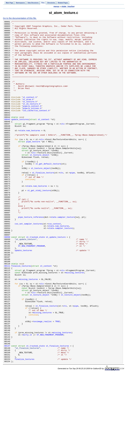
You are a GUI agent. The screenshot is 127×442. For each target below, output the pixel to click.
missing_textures (75, 323)
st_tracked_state (35, 280)
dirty (26, 397)
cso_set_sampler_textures (28, 264)
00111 (7, 315)
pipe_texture (33, 166)
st (31, 397)
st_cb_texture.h (31, 120)
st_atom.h (28, 115)
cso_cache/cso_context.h (36, 128)
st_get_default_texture (48, 192)
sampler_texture (66, 256)
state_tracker (68, 6)
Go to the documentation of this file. (19, 18)
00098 (7, 280)
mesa (56, 6)
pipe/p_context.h (32, 123)
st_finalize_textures (57, 411)
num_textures (33, 152)
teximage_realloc (42, 381)
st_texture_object (39, 182)
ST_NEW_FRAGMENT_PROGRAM (31, 291)
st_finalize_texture (43, 203)
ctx (62, 144)
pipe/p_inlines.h (32, 126)
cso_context (54, 264)
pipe (72, 203)
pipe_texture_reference (31, 256)
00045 (7, 139)
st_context (43, 139)
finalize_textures (21, 315)
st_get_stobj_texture (39, 224)
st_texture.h (30, 118)
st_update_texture (56, 280)
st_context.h (30, 112)
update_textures (20, 139)
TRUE (57, 381)
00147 (7, 411)
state (22, 152)
